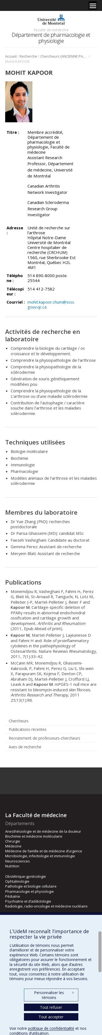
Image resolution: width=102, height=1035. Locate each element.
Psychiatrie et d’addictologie (28, 901)
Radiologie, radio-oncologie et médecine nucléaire (46, 906)
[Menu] (93, 5)
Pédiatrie (12, 896)
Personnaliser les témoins (54, 995)
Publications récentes (28, 729)
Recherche (28, 56)
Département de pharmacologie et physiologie (51, 38)
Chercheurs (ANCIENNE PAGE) (64, 56)
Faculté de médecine (51, 30)
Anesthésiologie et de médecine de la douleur (43, 831)
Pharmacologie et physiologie (29, 891)
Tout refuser (51, 1007)
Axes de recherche (25, 746)
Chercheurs (19, 720)
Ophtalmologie (17, 881)
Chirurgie (12, 841)
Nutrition (12, 866)
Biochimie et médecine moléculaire (33, 836)
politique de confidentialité (51, 1028)
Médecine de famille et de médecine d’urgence (43, 851)
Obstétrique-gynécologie (25, 876)
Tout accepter (51, 1016)
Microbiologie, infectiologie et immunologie (40, 855)
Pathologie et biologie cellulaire (31, 886)
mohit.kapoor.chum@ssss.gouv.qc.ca (51, 304)
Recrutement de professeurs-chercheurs (44, 738)
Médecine (13, 846)
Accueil (11, 56)
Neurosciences (17, 861)
